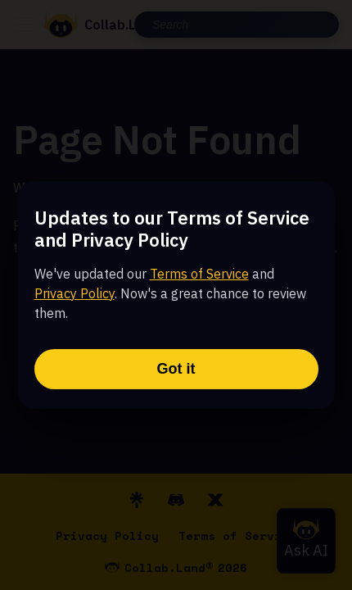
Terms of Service (199, 274)
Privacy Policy (74, 293)
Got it (176, 369)
